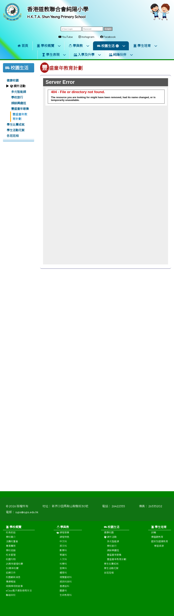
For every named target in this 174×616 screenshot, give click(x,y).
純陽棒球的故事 (14, 587)
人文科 (63, 561)
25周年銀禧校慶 (14, 565)
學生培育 (145, 46)
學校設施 (11, 552)
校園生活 (111, 46)
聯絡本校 (11, 596)
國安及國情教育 (159, 543)
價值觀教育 (157, 538)
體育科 (63, 574)
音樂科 (63, 570)
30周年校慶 (12, 570)
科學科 (63, 565)
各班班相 (13, 136)
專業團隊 (11, 547)
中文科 (63, 543)
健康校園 (13, 80)
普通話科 (64, 587)
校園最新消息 (13, 578)
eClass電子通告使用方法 (19, 592)
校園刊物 (11, 561)
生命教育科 (66, 596)
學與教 (79, 46)
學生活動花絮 (16, 130)
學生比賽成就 (16, 124)
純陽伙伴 (121, 55)
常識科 (63, 556)
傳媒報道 (11, 583)
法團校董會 (12, 543)
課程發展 (63, 534)
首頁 (22, 46)
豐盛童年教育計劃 (19, 116)
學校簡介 (11, 538)
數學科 (63, 552)
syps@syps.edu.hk (26, 514)
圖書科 (63, 592)
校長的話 (11, 534)
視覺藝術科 (66, 578)
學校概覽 (49, 46)
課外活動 (110, 538)
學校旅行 (17, 97)
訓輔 (153, 534)
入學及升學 (87, 55)
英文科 (63, 547)
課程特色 (64, 538)
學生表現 (54, 55)
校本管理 (11, 556)
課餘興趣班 (18, 103)
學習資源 (159, 547)
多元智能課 (18, 92)
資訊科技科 (66, 583)
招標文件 (11, 574)
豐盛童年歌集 (20, 109)
